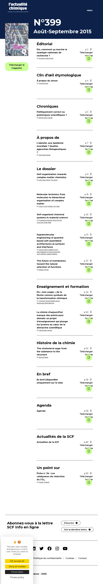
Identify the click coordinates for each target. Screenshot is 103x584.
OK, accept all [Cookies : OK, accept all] (17, 561)
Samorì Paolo (43, 250)
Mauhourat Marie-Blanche (45, 303)
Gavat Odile (47, 222)
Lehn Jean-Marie (44, 180)
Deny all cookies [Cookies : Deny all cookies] (17, 566)
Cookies (70, 558)
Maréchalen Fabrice (45, 330)
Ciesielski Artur (53, 250)
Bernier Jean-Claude (45, 118)
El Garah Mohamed (53, 252)
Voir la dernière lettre (75, 529)
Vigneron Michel (44, 301)
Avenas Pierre (43, 83)
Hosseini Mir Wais (54, 206)
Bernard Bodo (43, 357)
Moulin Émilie (57, 220)
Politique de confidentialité (47, 558)
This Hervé (54, 180)
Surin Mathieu (41, 254)
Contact (82, 558)
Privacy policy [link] (17, 577)
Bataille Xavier (55, 301)
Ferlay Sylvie (43, 206)
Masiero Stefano (52, 254)
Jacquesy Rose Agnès (46, 58)
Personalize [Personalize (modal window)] (17, 572)
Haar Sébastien (42, 252)
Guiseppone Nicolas (45, 220)
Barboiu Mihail (44, 270)
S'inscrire (69, 523)
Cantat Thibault (44, 482)
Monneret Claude (44, 155)
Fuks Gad (40, 222)
